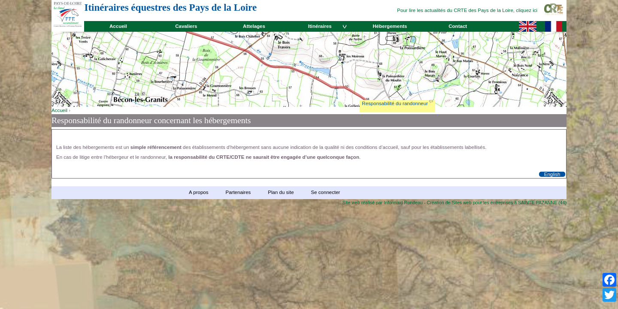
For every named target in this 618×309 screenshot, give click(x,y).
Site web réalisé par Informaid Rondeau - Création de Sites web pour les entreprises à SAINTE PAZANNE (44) (454, 202)
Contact (457, 26)
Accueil (118, 26)
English (552, 174)
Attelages (254, 26)
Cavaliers (186, 26)
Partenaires (238, 192)
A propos (198, 192)
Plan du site (281, 192)
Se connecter (325, 192)
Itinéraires (320, 26)
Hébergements (390, 26)
